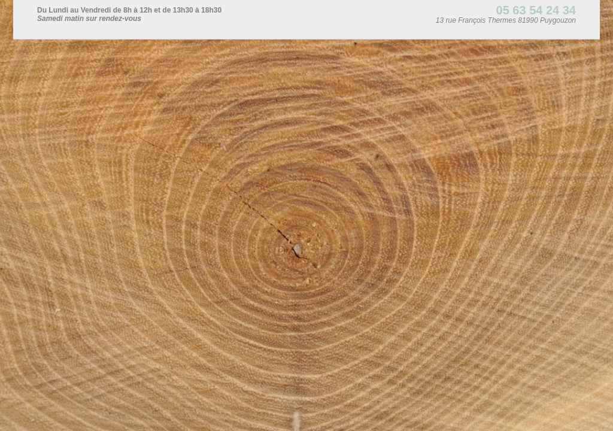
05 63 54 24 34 (536, 10)
